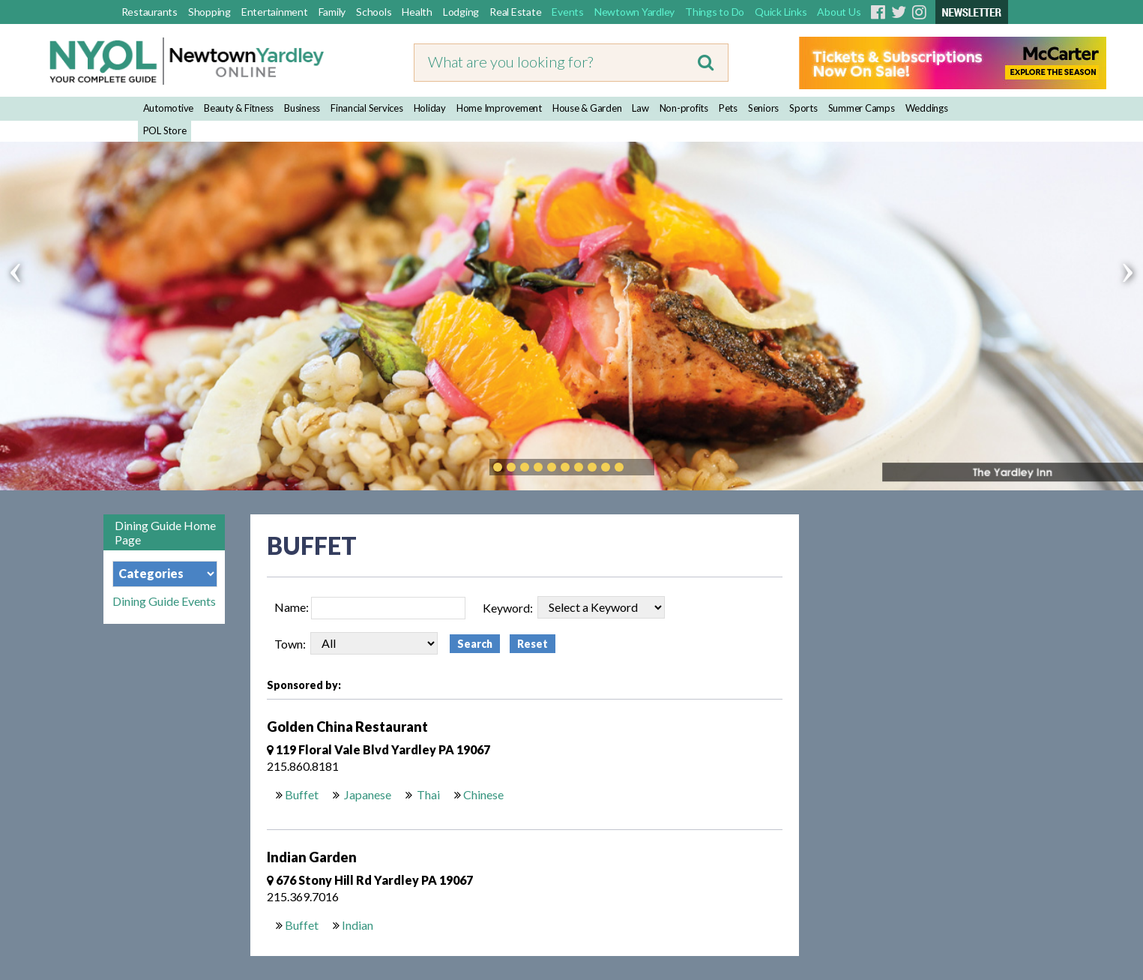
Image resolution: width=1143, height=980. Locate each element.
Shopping (209, 11)
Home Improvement (499, 108)
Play (641, 467)
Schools (373, 11)
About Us (838, 11)
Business (302, 108)
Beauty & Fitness (239, 108)
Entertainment (274, 11)
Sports (803, 108)
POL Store (165, 130)
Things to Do (714, 11)
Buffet (302, 794)
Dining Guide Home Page (165, 532)
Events (568, 11)
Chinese (483, 794)
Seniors (763, 108)
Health (417, 11)
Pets (728, 108)
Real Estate (515, 11)
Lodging (461, 11)
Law (640, 108)
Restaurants (149, 11)
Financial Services (367, 108)
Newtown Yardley (634, 11)
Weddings (926, 108)
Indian (357, 925)
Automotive (168, 108)
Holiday (430, 108)
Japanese (366, 794)
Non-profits (684, 108)
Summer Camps (861, 108)
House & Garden (587, 108)
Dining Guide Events (164, 601)
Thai (427, 794)
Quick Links (780, 11)
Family (332, 11)
